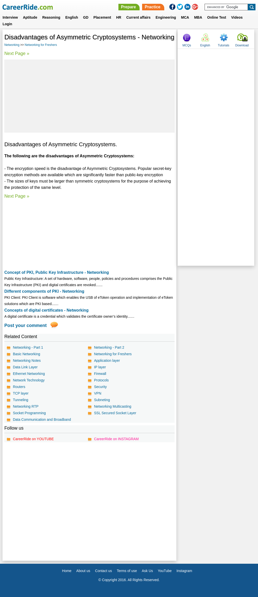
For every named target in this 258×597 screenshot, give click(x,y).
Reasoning (51, 17)
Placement (102, 17)
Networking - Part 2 (109, 347)
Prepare (128, 7)
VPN (97, 393)
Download (242, 45)
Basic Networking (26, 354)
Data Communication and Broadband (42, 419)
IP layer (100, 367)
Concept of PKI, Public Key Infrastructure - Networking (56, 272)
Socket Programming (29, 413)
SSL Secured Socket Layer (115, 413)
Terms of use (127, 571)
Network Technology (29, 380)
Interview (10, 17)
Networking (11, 45)
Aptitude (30, 17)
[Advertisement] (89, 96)
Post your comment (25, 325)
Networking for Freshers (41, 45)
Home (66, 571)
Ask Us (147, 571)
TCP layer (20, 393)
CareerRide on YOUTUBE (33, 439)
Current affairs (138, 17)
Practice (152, 7)
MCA (185, 17)
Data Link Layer (25, 367)
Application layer (107, 361)
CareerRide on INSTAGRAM (116, 439)
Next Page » (16, 53)
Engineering (166, 17)
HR (118, 17)
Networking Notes (27, 361)
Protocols (101, 380)
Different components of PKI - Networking (44, 291)
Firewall (100, 374)
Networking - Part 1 (28, 347)
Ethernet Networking (29, 374)
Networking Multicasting (112, 406)
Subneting (102, 400)
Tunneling (20, 400)
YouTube (165, 571)
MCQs (186, 45)
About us (83, 571)
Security (100, 387)
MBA (198, 17)
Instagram (184, 571)
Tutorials (224, 45)
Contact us (103, 571)
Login (7, 24)
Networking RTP (26, 406)
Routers (19, 387)
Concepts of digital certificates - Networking (46, 310)
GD (85, 17)
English (71, 17)
